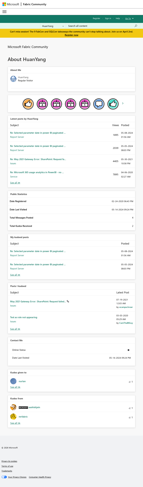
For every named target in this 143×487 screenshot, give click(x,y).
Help (118, 18)
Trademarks (7, 470)
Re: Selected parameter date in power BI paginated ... (38, 132)
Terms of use (7, 466)
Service (13, 176)
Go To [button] (128, 18)
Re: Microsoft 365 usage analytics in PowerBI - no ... (37, 172)
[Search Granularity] (53, 26)
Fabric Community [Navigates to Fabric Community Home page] (34, 4)
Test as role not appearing (23, 317)
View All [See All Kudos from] (15, 423)
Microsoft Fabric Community (28, 46)
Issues (13, 163)
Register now (71, 34)
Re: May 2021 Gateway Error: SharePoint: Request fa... (38, 159)
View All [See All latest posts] (15, 183)
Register (96, 18)
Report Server (17, 136)
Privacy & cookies (9, 461)
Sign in (108, 18)
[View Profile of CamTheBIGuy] (126, 322)
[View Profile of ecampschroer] (126, 307)
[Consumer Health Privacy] (40, 477)
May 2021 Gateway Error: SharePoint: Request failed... (38, 301)
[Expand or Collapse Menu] (4, 11)
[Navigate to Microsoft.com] (10, 4)
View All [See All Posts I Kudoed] (15, 329)
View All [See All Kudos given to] (15, 387)
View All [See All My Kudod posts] (15, 275)
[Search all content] (103, 26)
